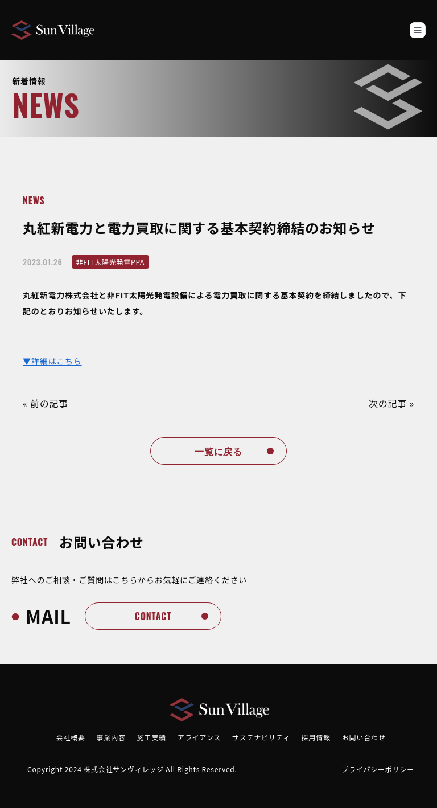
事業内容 (111, 737)
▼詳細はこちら (52, 361)
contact (153, 616)
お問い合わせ (364, 737)
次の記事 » (391, 403)
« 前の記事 (45, 403)
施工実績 (151, 737)
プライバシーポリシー (377, 769)
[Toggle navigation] (418, 30)
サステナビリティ (261, 737)
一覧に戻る (218, 451)
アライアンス (199, 737)
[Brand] (54, 30)
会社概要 (70, 737)
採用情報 (316, 737)
